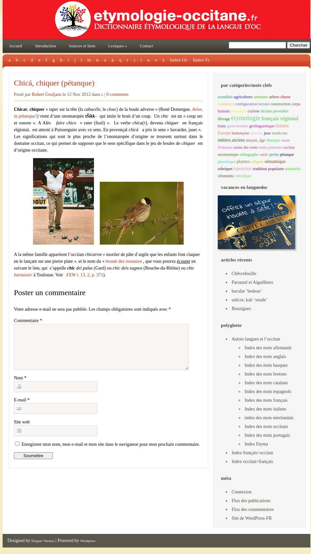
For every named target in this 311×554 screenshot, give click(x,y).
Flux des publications (251, 500)
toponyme (243, 168)
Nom (20, 385)
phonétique (226, 161)
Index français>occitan (252, 452)
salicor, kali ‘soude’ (249, 299)
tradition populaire (268, 168)
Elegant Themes (42, 541)
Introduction (45, 45)
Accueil (15, 45)
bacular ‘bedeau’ (247, 291)
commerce (226, 104)
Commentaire (28, 320)
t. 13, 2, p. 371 (84, 274)
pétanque (287, 154)
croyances (239, 111)
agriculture (243, 96)
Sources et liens (82, 45)
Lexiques (117, 45)
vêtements (226, 176)
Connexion (241, 492)
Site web (22, 429)
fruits (222, 126)
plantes (243, 161)
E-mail (22, 407)
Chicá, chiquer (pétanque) (54, 83)
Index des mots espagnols (268, 391)
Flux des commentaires (253, 509)
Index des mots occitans (266, 426)
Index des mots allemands (268, 347)
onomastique (228, 154)
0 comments (118, 94)
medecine (279, 133)
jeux (267, 133)
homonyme (240, 133)
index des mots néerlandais (269, 417)
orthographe (248, 154)
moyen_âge (255, 140)
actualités (225, 97)
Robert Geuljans (46, 94)
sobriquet (225, 169)
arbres (274, 97)
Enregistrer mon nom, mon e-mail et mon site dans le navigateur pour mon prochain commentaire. (111, 452)
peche (274, 154)
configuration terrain (252, 104)
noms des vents (246, 147)
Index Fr (201, 60)
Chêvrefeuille (244, 273)
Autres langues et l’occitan (256, 339)
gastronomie (237, 125)
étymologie (245, 117)
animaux (261, 97)
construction (280, 104)
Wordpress (88, 541)
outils (263, 154)
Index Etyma (256, 444)
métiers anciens (231, 140)
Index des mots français (266, 400)
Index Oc (179, 60)
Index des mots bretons (265, 374)
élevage (224, 119)
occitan (288, 147)
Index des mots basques (266, 365)
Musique (273, 140)
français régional (279, 118)
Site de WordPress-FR (252, 518)
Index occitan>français (252, 461)
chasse (285, 97)
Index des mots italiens (265, 409)
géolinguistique (261, 126)
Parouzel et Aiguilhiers (252, 282)
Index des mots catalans (266, 382)
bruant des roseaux (123, 261)
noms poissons (270, 147)
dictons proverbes (274, 111)
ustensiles (293, 169)
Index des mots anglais (265, 356)
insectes (256, 133)
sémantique (274, 161)
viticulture (243, 176)
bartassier (23, 274)
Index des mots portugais (267, 435)
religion (257, 161)
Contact (146, 45)
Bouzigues (241, 308)
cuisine (253, 111)
